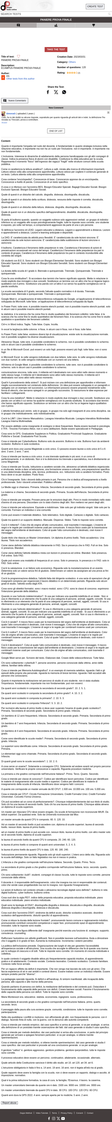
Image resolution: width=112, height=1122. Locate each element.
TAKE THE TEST (56, 49)
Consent (79, 1113)
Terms (54, 1113)
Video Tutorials (42, 1113)
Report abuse (9, 1103)
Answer (4, 122)
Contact (90, 1113)
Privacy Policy (66, 1113)
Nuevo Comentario (14, 100)
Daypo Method (26, 1113)
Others (72, 62)
